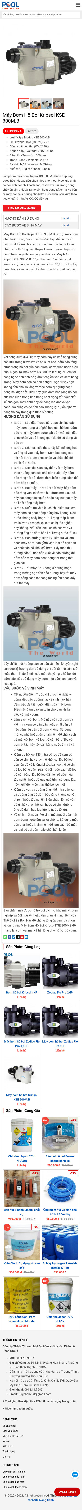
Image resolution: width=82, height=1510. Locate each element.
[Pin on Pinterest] (22, 937)
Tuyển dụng (9, 1451)
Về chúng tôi (9, 1425)
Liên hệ (6, 1456)
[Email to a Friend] (18, 937)
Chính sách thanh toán (15, 1487)
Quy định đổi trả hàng (14, 1471)
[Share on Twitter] (13, 937)
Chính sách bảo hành (14, 1476)
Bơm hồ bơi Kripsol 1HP (22, 992)
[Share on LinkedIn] (26, 937)
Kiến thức (8, 1446)
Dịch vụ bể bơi (10, 1431)
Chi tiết (65, 218)
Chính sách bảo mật (13, 1481)
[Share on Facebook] (9, 937)
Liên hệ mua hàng (21, 208)
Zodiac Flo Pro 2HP (60, 992)
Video (6, 1441)
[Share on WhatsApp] (5, 937)
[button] (76, 24)
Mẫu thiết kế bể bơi (13, 1436)
